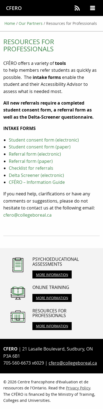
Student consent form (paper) (40, 147)
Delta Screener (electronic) (36, 175)
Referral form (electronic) (35, 154)
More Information (52, 274)
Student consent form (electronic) (44, 140)
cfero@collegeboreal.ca (27, 215)
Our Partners (31, 23)
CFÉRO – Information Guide (37, 182)
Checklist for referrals (31, 168)
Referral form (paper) (31, 161)
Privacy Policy (78, 388)
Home (9, 23)
